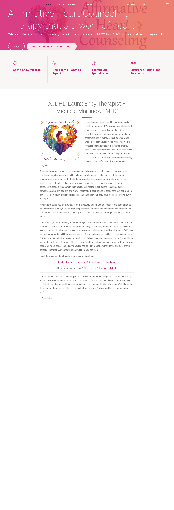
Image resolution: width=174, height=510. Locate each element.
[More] (167, 4)
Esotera (148, 494)
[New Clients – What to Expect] (67, 63)
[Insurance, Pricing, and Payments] (146, 63)
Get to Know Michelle (107, 268)
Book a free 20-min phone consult (52, 46)
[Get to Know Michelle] (28, 63)
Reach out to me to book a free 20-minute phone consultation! (87, 262)
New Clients (76, 500)
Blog (94, 500)
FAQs (16, 46)
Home (11, 500)
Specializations (44, 500)
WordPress (160, 494)
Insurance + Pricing (60, 500)
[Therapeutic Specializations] (107, 63)
